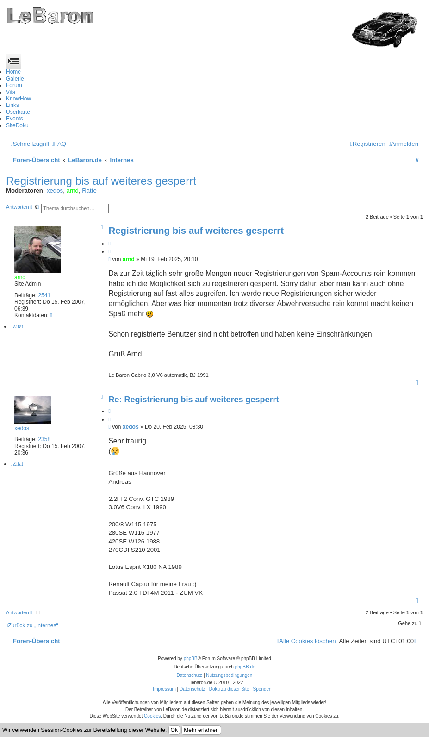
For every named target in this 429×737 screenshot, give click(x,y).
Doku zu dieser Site (229, 689)
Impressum (164, 689)
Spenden (262, 689)
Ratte (89, 190)
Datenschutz (192, 689)
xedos (55, 190)
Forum (14, 85)
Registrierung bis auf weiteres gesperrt (101, 181)
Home (13, 72)
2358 (44, 439)
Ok (174, 730)
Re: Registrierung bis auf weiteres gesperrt (193, 399)
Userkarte (18, 112)
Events (14, 118)
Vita (10, 92)
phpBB (191, 658)
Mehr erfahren (201, 730)
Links (12, 105)
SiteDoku (17, 125)
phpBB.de (245, 666)
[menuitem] (59, 143)
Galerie (15, 78)
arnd (72, 190)
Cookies (152, 715)
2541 (44, 295)
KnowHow (18, 98)
